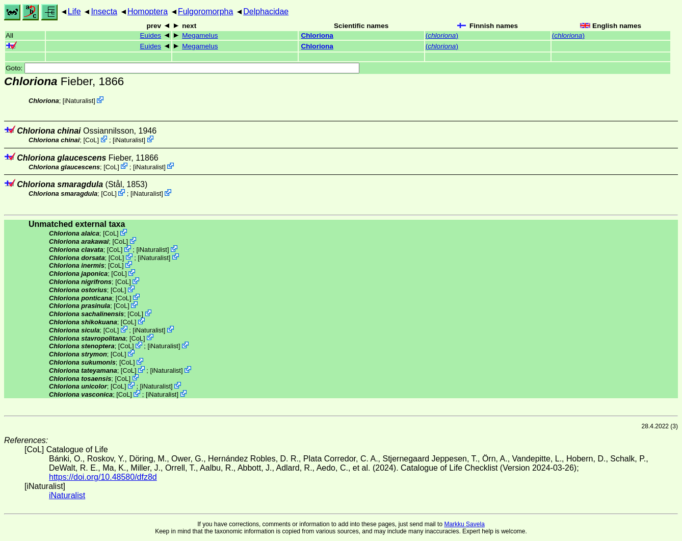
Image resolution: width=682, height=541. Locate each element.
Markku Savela (464, 524)
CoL (91, 140)
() (442, 35)
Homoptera (147, 11)
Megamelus (200, 35)
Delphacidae (265, 11)
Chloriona (317, 35)
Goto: (182, 68)
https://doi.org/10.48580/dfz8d (103, 477)
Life (74, 11)
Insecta (104, 11)
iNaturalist (78, 101)
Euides (151, 35)
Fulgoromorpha (205, 11)
